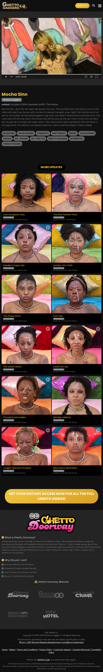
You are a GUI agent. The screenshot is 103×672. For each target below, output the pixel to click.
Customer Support (62, 649)
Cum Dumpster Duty (14, 214)
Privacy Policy (45, 649)
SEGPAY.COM (44, 659)
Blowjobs (8, 133)
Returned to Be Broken (65, 468)
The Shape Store (12, 316)
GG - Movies (21, 138)
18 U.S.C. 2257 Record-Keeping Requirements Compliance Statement (51, 642)
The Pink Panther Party (65, 214)
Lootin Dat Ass (60, 366)
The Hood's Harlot (12, 366)
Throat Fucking (12, 144)
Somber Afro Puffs (62, 265)
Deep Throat (59, 133)
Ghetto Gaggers (57, 138)
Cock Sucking (26, 133)
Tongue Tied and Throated (17, 468)
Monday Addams (62, 417)
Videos (12, 649)
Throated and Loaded (14, 417)
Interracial (77, 138)
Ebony (72, 133)
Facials (7, 138)
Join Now (82, 5)
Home (5, 649)
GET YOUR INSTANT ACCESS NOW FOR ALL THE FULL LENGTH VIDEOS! (51, 496)
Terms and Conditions (27, 649)
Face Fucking (87, 133)
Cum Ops (58, 316)
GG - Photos (38, 138)
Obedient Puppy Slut (14, 265)
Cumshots (43, 133)
